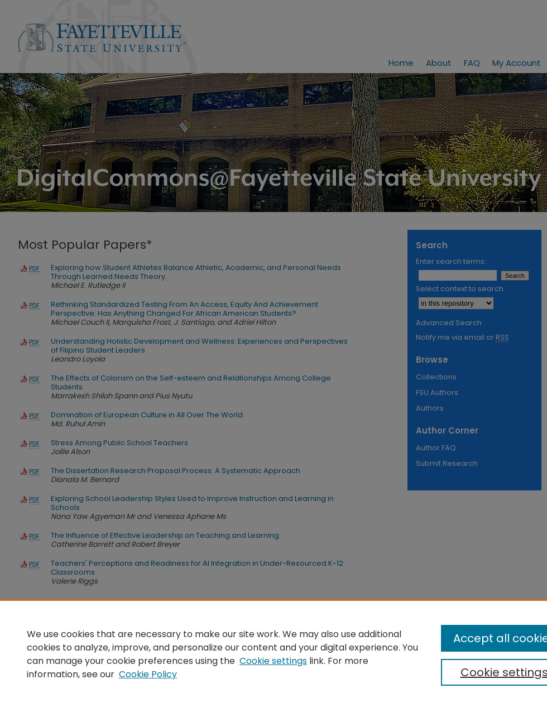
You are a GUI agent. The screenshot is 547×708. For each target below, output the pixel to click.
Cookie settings (273, 660)
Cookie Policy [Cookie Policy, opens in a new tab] (148, 674)
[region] (273, 654)
